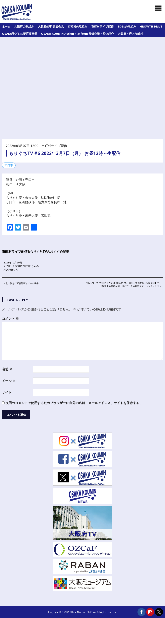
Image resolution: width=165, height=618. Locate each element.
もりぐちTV (38, 251)
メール (9, 380)
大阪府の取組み (24, 26)
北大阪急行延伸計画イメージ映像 (22, 284)
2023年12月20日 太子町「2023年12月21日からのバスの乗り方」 (21, 266)
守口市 (9, 165)
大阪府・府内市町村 (130, 33)
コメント (10, 318)
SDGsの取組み (127, 26)
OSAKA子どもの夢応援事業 (19, 33)
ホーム (6, 26)
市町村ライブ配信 (102, 26)
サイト (7, 392)
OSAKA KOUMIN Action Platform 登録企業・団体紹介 (77, 33)
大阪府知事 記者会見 (51, 26)
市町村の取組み (77, 26)
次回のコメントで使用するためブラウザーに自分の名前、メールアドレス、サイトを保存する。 (73, 403)
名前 (7, 369)
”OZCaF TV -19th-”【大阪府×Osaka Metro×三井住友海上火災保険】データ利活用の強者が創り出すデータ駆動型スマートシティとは (123, 284)
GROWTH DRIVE (151, 26)
